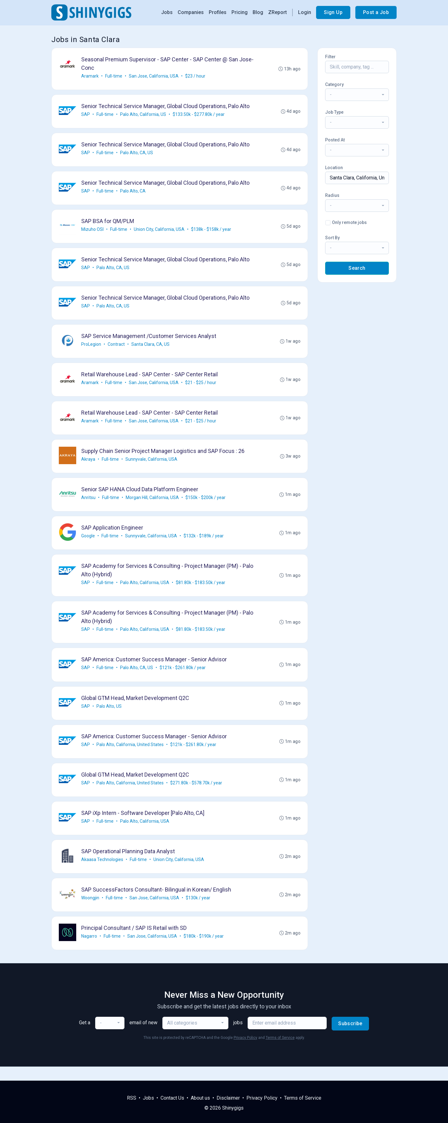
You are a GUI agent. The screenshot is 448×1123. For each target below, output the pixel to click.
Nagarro (89, 949)
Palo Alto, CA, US (136, 154)
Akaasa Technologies (103, 871)
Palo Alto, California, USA (145, 590)
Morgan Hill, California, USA (152, 504)
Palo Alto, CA (133, 193)
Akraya (89, 465)
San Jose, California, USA (154, 76)
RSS (131, 1098)
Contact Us (172, 1098)
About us (200, 1098)
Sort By (332, 237)
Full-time (114, 76)
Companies (191, 12)
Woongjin (91, 910)
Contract (116, 348)
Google (88, 543)
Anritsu (89, 504)
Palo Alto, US (109, 716)
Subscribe (350, 1037)
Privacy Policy (245, 1051)
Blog (258, 12)
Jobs (167, 12)
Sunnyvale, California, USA (152, 465)
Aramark (90, 76)
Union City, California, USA (159, 232)
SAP (86, 115)
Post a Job (376, 12)
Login (304, 12)
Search (356, 268)
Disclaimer (228, 1098)
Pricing (239, 12)
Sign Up (333, 12)
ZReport (277, 12)
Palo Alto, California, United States (130, 755)
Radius (332, 195)
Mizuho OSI (93, 232)
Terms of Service (280, 1051)
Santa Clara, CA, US (151, 348)
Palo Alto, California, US (143, 115)
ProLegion (91, 348)
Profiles (217, 12)
